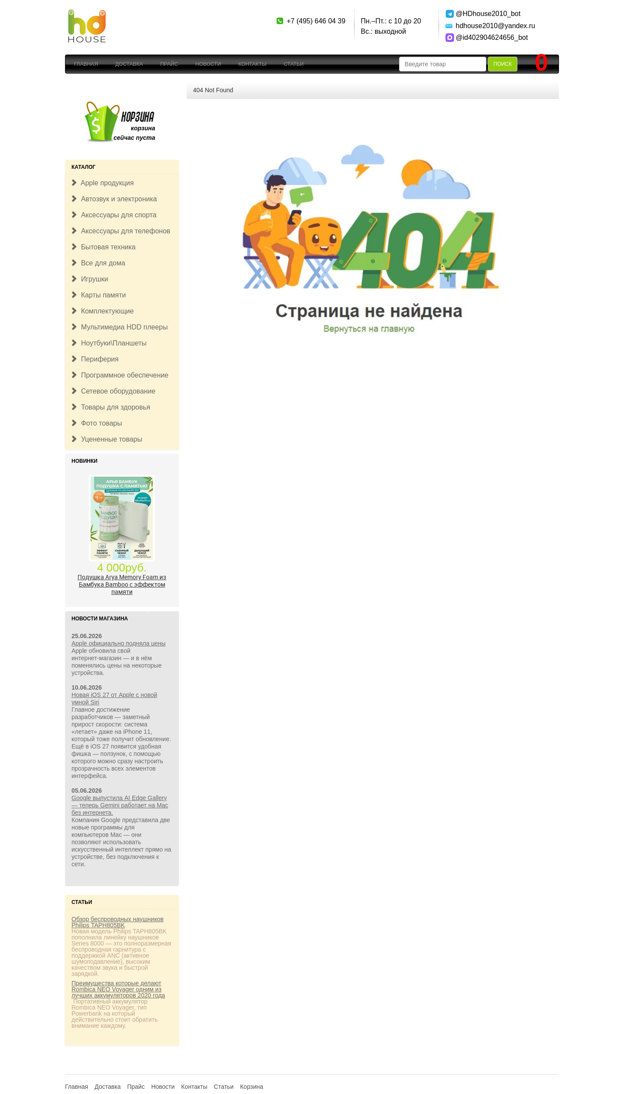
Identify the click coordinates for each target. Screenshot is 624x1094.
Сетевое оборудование (113, 391)
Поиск (503, 64)
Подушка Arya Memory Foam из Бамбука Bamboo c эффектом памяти (122, 584)
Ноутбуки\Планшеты (108, 343)
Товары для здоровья (110, 407)
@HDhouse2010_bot (486, 13)
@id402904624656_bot (486, 37)
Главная (86, 64)
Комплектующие (102, 311)
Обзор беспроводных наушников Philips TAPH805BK (117, 922)
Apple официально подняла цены (119, 643)
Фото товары (96, 423)
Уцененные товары (106, 439)
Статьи (294, 64)
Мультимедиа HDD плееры (119, 327)
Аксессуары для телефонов (120, 231)
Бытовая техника (103, 247)
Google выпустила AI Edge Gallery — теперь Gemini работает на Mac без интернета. (120, 805)
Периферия (94, 359)
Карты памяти (98, 295)
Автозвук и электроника (113, 199)
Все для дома (97, 263)
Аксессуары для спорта (113, 215)
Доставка (129, 64)
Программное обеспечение (119, 375)
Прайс (169, 64)
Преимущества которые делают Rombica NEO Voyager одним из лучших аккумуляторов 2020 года (118, 989)
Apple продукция (102, 183)
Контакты (252, 64)
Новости (208, 64)
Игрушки (89, 279)
